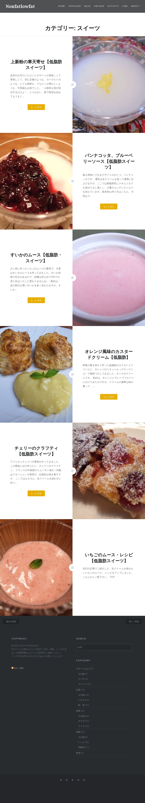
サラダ (81, 721)
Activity (113, 6)
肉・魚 (81, 705)
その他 (81, 674)
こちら (40, 656)
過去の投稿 (11, 621)
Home (61, 6)
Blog (88, 6)
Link (125, 6)
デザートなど (82, 668)
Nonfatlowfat (20, 6)
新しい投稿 (134, 621)
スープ (81, 726)
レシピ (81, 742)
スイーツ (82, 684)
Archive (99, 6)
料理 (78, 753)
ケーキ (81, 678)
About (135, 6)
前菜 (78, 710)
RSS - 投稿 (19, 668)
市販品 (81, 747)
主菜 (78, 689)
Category (75, 6)
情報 (78, 732)
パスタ (81, 700)
